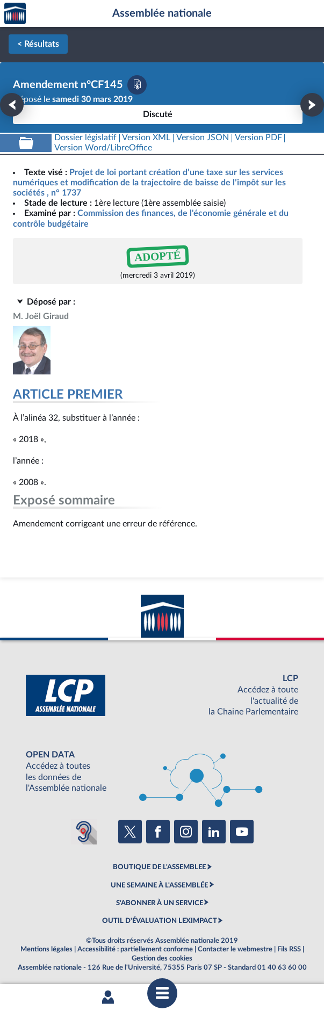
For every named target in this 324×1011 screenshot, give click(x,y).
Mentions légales (46, 949)
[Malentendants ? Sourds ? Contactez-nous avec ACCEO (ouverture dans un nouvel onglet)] (84, 831)
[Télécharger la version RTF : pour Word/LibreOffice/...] (103, 148)
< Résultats (38, 44)
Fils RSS (289, 949)
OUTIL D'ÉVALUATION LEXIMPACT (159, 921)
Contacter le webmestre (235, 949)
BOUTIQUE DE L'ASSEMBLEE (159, 867)
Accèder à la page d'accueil (15, 13)
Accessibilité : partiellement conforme (135, 949)
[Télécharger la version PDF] (137, 85)
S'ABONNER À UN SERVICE (159, 903)
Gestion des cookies (162, 958)
